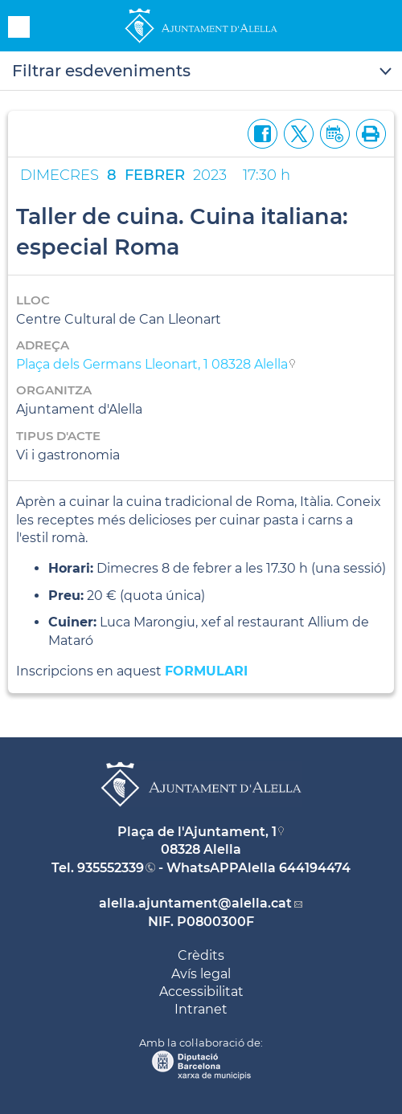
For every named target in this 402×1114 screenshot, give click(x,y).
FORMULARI (206, 671)
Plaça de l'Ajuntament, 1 (197, 831)
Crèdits (201, 955)
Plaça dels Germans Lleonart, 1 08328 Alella (152, 364)
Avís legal (201, 973)
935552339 (110, 867)
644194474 (315, 867)
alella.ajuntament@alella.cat (195, 903)
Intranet (201, 1009)
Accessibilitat (201, 991)
